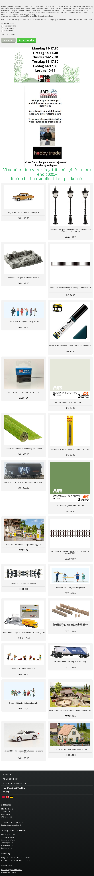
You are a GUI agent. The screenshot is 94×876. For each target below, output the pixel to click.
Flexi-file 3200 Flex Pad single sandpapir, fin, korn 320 (70, 449)
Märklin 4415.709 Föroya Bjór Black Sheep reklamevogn (23, 482)
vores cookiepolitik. (28, 14)
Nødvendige (9, 23)
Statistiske (8, 31)
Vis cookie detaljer (8, 34)
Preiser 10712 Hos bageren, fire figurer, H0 (70, 587)
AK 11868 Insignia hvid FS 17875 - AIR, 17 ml (70, 402)
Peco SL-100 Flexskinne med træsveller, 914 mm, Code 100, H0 (70, 288)
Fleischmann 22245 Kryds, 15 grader (24, 583)
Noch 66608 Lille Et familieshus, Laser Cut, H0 (70, 749)
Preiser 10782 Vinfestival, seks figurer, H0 (23, 703)
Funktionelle (9, 28)
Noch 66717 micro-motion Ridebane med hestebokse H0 (70, 710)
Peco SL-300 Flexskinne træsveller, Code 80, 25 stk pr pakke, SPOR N (70, 552)
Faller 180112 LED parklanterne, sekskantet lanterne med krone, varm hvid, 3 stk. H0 (70, 230)
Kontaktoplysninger (14, 783)
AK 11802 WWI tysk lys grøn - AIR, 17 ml (70, 505)
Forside (7, 774)
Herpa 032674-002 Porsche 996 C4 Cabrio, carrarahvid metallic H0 (24, 752)
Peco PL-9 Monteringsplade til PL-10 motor (23, 392)
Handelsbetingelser (14, 788)
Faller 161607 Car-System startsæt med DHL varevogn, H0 (23, 632)
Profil (6, 792)
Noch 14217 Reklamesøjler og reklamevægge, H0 (23, 544)
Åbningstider (10, 779)
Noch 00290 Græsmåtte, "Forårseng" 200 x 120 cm (24, 448)
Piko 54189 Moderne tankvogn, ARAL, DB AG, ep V (70, 661)
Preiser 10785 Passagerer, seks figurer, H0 (23, 321)
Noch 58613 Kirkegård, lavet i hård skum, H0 (23, 277)
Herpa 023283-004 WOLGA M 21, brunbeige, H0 (24, 212)
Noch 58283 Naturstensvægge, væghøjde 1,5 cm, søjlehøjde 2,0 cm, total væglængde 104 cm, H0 (70, 625)
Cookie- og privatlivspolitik (11, 869)
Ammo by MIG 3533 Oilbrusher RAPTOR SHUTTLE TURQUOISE (70, 346)
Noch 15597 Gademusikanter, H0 (23, 668)
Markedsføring (10, 26)
